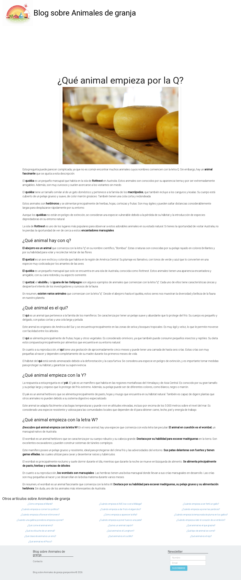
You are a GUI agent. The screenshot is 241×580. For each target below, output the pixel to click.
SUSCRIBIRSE (178, 568)
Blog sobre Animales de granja (85, 12)
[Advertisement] (120, 49)
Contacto (38, 561)
